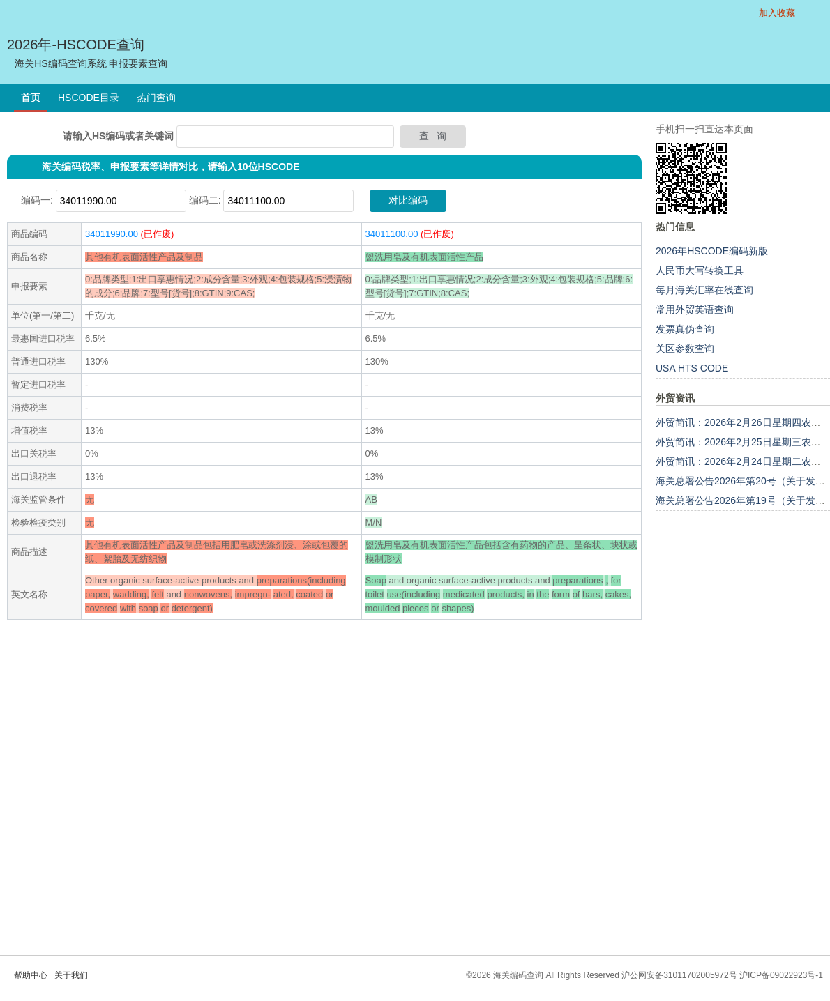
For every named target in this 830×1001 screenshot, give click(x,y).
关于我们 (71, 975)
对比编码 (408, 200)
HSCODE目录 (88, 97)
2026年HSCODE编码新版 (712, 251)
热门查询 (156, 97)
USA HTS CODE (692, 368)
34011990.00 (111, 234)
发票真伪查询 (685, 329)
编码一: (37, 200)
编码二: (205, 200)
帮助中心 (30, 975)
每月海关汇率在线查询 (704, 290)
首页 (30, 97)
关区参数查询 (685, 348)
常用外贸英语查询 (695, 309)
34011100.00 (391, 234)
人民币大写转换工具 (700, 270)
